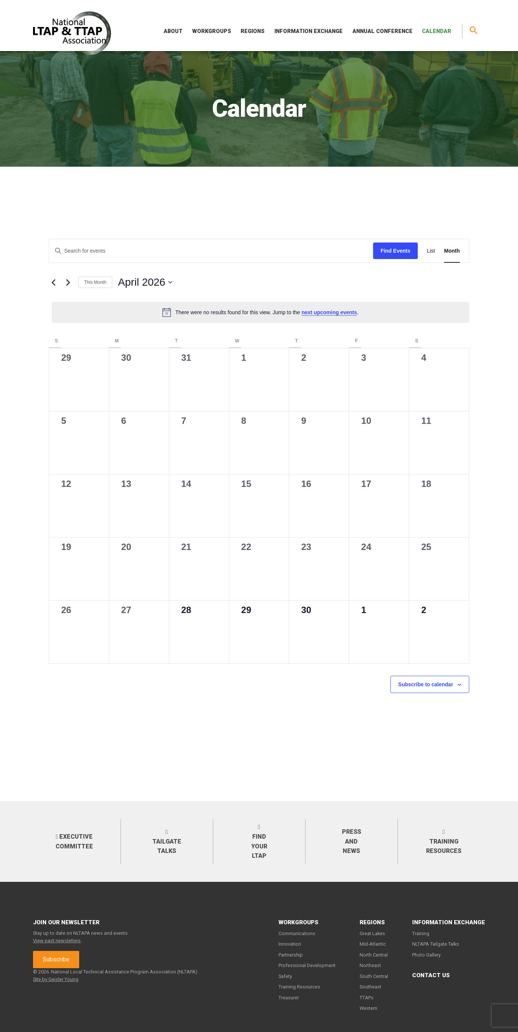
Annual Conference (382, 31)
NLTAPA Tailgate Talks (435, 944)
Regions (253, 31)
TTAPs (366, 997)
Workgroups (211, 31)
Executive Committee (74, 841)
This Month (95, 282)
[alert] (260, 312)
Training (420, 933)
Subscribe (56, 959)
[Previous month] (53, 282)
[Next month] (67, 282)
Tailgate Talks (166, 841)
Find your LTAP (259, 841)
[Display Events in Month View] (452, 251)
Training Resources (443, 841)
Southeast (370, 987)
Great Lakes (372, 933)
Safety (285, 976)
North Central (374, 955)
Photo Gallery (426, 955)
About (173, 31)
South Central (374, 976)
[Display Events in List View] (431, 251)
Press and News (351, 841)
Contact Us (431, 975)
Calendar (436, 31)
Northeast (370, 965)
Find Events (395, 251)
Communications (297, 933)
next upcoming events (329, 312)
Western (368, 1008)
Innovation (290, 944)
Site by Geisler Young (55, 979)
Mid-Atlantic (373, 944)
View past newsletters (57, 940)
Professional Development (307, 965)
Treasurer (289, 997)
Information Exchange (308, 31)
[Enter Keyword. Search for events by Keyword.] (211, 251)
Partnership (291, 955)
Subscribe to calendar (425, 684)
